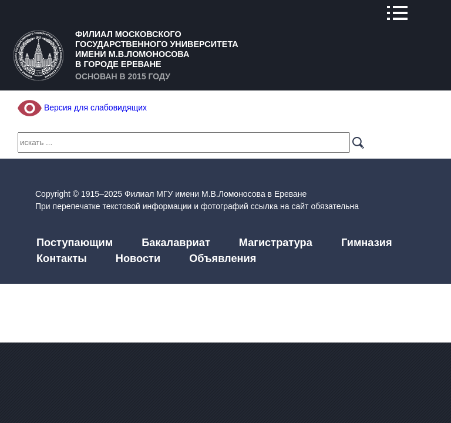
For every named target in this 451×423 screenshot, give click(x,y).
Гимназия (366, 243)
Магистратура (275, 243)
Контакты (61, 258)
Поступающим (74, 243)
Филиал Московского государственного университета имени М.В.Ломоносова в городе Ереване (156, 49)
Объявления (222, 258)
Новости (138, 258)
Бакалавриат (176, 243)
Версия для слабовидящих (82, 107)
